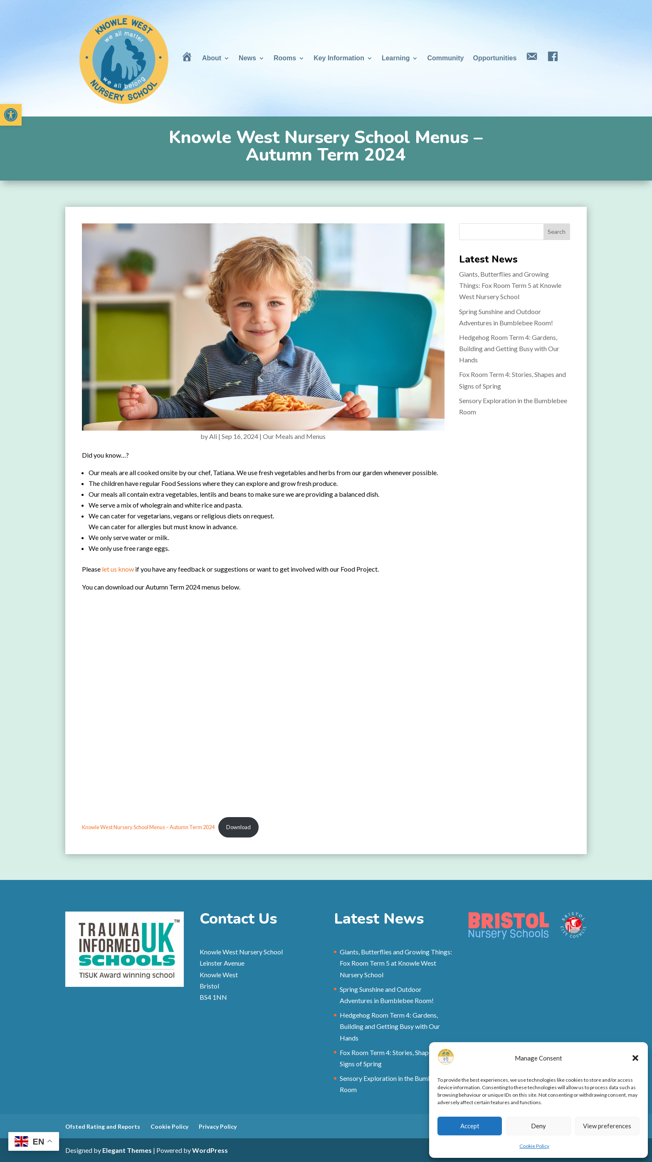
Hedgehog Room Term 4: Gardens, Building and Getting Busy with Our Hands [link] (509, 348)
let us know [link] (118, 569)
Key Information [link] (339, 58)
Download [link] (238, 827)
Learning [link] (396, 58)
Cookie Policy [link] (534, 1146)
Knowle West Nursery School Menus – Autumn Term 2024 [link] (148, 827)
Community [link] (445, 58)
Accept (469, 1126)
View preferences (607, 1126)
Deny (538, 1126)
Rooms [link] (285, 58)
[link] (11, 115)
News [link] (247, 58)
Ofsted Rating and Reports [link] (102, 1126)
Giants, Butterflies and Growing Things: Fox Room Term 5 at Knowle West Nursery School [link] (510, 285)
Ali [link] (213, 436)
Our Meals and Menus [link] (294, 436)
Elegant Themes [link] (127, 1150)
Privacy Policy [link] (218, 1126)
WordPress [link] (210, 1150)
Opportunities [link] (494, 58)
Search (557, 231)
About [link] (211, 58)
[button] (635, 1058)
